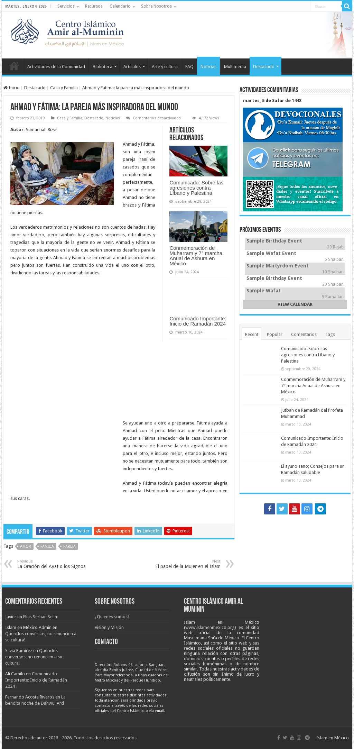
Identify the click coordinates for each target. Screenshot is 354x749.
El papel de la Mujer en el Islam (185, 564)
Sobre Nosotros (156, 6)
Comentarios (304, 334)
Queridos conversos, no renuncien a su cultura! (33, 657)
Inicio (14, 65)
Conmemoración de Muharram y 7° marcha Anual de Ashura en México (195, 255)
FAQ (189, 66)
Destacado (263, 66)
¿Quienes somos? (112, 616)
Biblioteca (102, 66)
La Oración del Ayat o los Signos (52, 564)
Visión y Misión (109, 627)
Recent (251, 334)
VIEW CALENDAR (295, 304)
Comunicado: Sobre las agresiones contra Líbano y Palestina (196, 188)
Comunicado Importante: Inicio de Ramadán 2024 (197, 321)
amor (25, 546)
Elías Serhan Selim (40, 616)
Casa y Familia (64, 87)
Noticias (208, 66)
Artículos (132, 66)
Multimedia (235, 66)
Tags (330, 334)
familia (47, 546)
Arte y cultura (165, 66)
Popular (274, 334)
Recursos (94, 6)
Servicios (66, 6)
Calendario (120, 6)
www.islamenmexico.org (210, 627)
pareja (69, 546)
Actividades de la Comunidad (56, 66)
